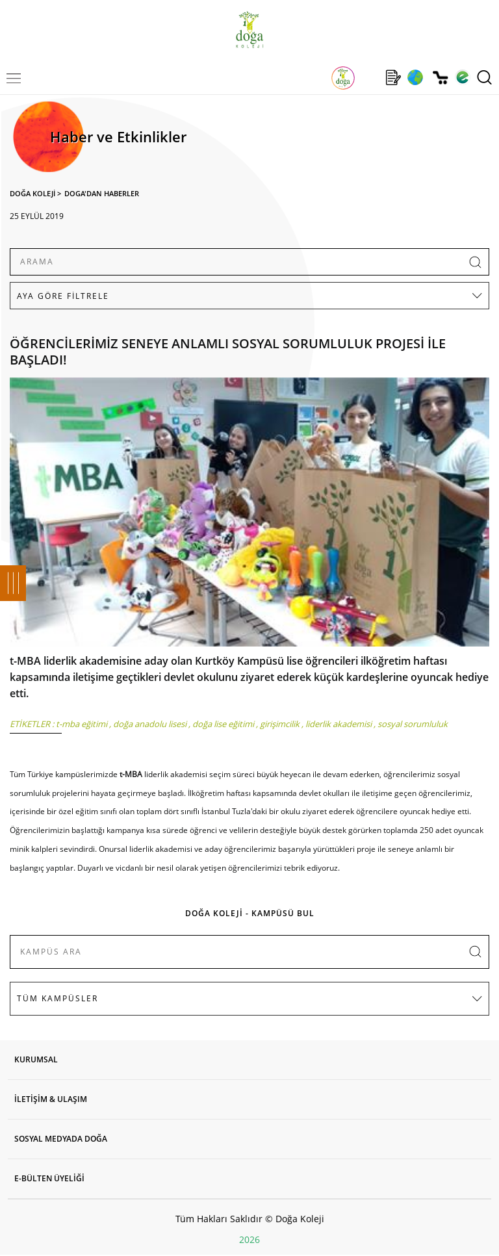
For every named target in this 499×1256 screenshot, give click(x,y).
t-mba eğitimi (81, 724)
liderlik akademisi (338, 724)
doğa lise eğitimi (223, 724)
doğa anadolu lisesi (149, 724)
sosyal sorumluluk (412, 724)
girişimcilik (280, 724)
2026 (249, 1239)
